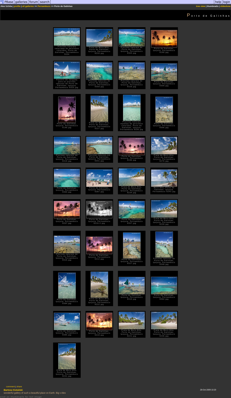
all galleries (28, 6)
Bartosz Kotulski (13, 390)
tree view (200, 6)
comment (10, 386)
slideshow (225, 6)
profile (17, 6)
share (19, 386)
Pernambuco (44, 6)
